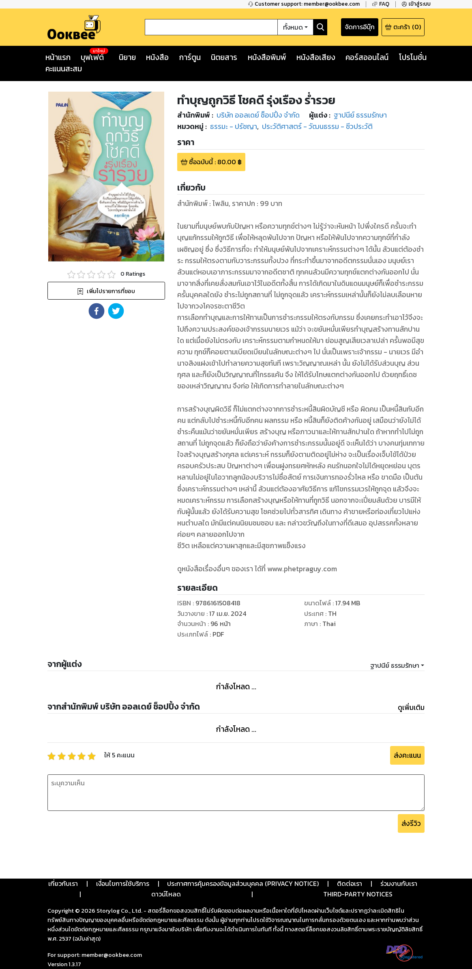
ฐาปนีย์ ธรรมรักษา (394, 665)
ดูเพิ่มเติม (411, 707)
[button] (96, 311)
